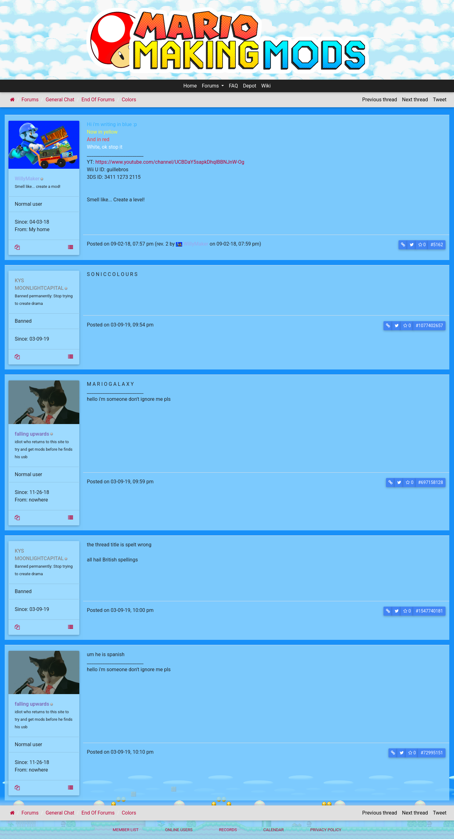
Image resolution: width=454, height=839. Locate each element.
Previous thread (379, 100)
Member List (126, 829)
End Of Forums (98, 100)
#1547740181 (429, 610)
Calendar (273, 829)
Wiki (266, 86)
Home (190, 86)
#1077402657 (429, 325)
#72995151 (431, 752)
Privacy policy (325, 829)
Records (228, 829)
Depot (249, 86)
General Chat (60, 100)
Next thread (415, 100)
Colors (129, 100)
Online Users (179, 829)
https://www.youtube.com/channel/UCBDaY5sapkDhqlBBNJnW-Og (169, 162)
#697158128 (430, 482)
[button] (403, 244)
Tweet (439, 100)
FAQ (233, 86)
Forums (211, 86)
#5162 (436, 244)
